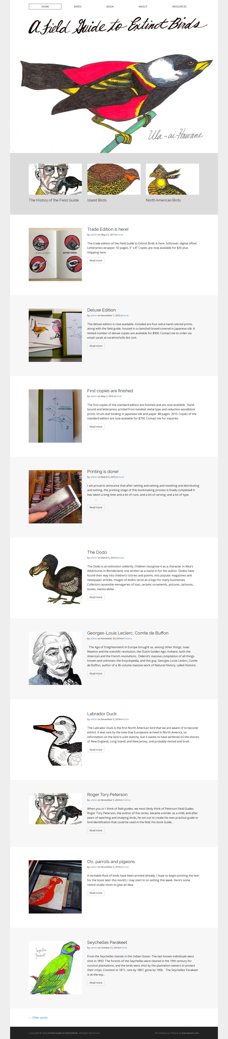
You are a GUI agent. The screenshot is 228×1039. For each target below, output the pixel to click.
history (128, 638)
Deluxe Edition (101, 310)
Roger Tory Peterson (107, 794)
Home (45, 6)
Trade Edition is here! (108, 229)
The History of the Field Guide (54, 200)
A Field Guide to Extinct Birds (63, 1033)
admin (93, 234)
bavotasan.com (190, 1033)
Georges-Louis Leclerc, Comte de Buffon (127, 633)
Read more (96, 260)
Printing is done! (103, 471)
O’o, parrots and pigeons (111, 861)
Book (110, 6)
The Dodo (97, 552)
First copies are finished (110, 390)
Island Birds (97, 200)
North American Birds (163, 200)
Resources (179, 6)
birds (121, 557)
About (143, 6)
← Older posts (38, 1017)
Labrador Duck (102, 713)
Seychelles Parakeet (107, 942)
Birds (77, 6)
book (120, 234)
